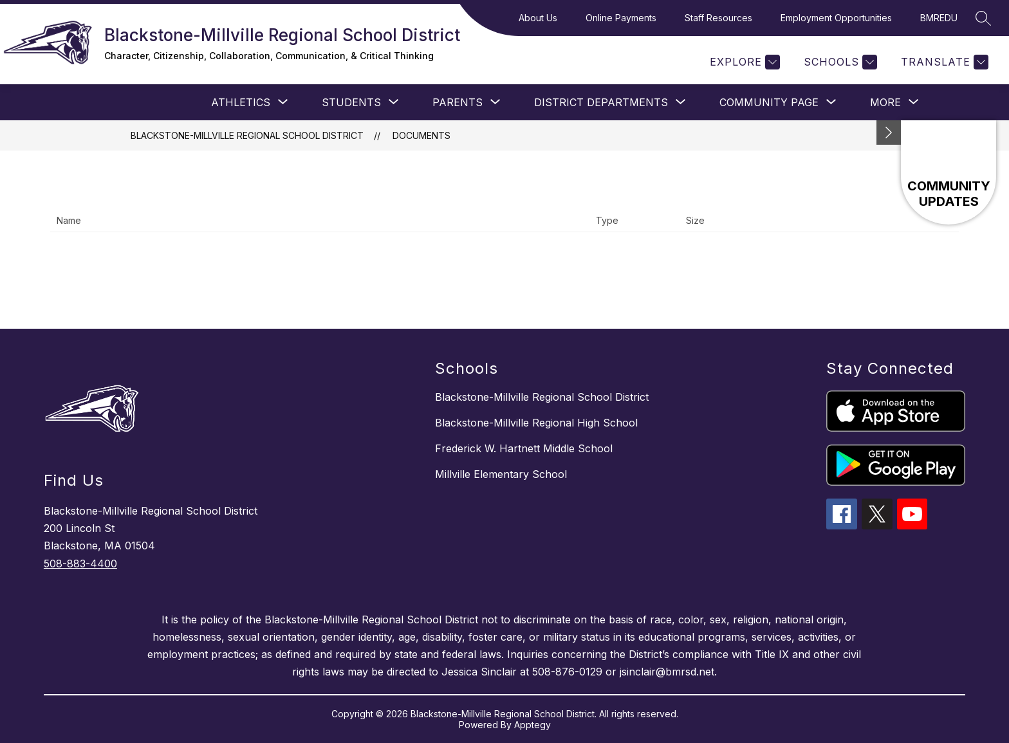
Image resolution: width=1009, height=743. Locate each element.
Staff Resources (718, 17)
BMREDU (939, 17)
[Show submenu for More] (885, 102)
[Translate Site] (943, 62)
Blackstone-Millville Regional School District (247, 135)
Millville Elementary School (501, 474)
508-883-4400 (80, 563)
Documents (421, 135)
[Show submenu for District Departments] (601, 102)
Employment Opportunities (836, 17)
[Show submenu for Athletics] (240, 102)
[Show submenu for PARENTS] (457, 102)
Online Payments (621, 17)
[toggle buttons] (888, 132)
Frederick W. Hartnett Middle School (524, 448)
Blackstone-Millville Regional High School (536, 422)
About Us (538, 17)
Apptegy (532, 724)
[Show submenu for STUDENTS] (351, 102)
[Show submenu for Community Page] (769, 102)
